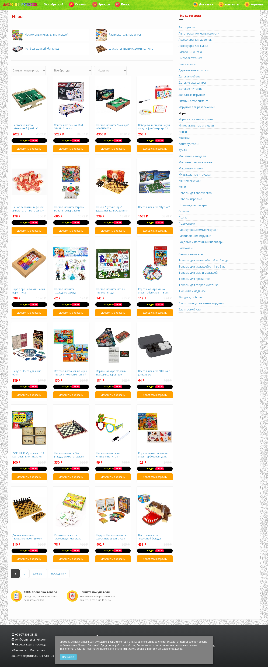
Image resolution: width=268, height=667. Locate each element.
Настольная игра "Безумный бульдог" (150, 536)
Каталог (78, 4)
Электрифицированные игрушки (201, 303)
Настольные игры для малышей (46, 34)
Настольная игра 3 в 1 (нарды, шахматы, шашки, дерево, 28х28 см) (69, 456)
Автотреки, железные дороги (199, 33)
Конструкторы (189, 144)
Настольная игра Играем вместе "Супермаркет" (69, 208)
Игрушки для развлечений (197, 107)
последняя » (58, 573)
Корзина (253, 4)
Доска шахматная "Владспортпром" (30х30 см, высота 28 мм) (27, 538)
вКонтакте (19, 650)
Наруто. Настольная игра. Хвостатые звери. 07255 (111, 536)
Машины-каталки (191, 168)
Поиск (122, 4)
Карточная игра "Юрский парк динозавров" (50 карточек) (111, 374)
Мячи (182, 187)
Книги (183, 132)
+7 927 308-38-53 (25, 635)
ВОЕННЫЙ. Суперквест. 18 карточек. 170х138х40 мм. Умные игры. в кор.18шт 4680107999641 (28, 458)
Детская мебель (189, 76)
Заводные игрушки (192, 95)
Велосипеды (187, 64)
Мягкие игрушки (190, 181)
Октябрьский (54, 4)
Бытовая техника (190, 58)
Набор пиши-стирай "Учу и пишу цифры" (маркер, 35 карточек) (154, 128)
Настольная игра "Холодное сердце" (65, 290)
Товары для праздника (194, 279)
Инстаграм (37, 650)
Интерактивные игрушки (196, 125)
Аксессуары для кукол (193, 46)
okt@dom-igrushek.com (29, 639)
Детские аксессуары (192, 82)
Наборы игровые (190, 199)
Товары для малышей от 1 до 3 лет (203, 266)
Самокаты (186, 248)
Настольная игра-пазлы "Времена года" (110, 290)
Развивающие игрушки (195, 236)
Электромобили (190, 309)
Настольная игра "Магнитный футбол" (25, 126)
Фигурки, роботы (190, 297)
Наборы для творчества (195, 193)
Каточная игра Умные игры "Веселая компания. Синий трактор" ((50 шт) (70, 374)
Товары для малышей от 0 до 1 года (203, 260)
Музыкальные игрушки (195, 174)
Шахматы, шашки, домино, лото (131, 48)
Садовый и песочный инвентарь (201, 242)
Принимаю (68, 657)
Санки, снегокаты (191, 254)
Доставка (203, 4)
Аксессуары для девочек (195, 40)
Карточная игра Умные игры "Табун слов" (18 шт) (153, 290)
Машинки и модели (192, 156)
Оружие (184, 211)
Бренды (101, 4)
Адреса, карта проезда (29, 644)
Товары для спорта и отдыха (198, 285)
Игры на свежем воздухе (196, 119)
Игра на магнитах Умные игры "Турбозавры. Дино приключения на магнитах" (154, 456)
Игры (182, 113)
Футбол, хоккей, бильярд (42, 48)
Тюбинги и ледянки (192, 291)
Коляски (184, 138)
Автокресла (187, 27)
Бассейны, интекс (190, 52)
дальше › (38, 573)
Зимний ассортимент (193, 101)
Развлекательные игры (125, 34)
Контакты (228, 4)
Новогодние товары (193, 205)
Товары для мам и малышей (198, 273)
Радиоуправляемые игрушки (198, 230)
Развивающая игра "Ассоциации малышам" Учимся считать (68, 538)
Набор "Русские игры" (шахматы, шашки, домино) (112, 208)
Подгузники (187, 223)
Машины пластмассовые (196, 162)
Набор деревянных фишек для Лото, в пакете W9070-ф (28, 210)
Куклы (183, 150)
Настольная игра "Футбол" (154, 207)
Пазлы (183, 217)
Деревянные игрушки (193, 70)
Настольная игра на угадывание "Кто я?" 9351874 (108, 456)
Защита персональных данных (33, 656)
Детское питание (190, 89)
